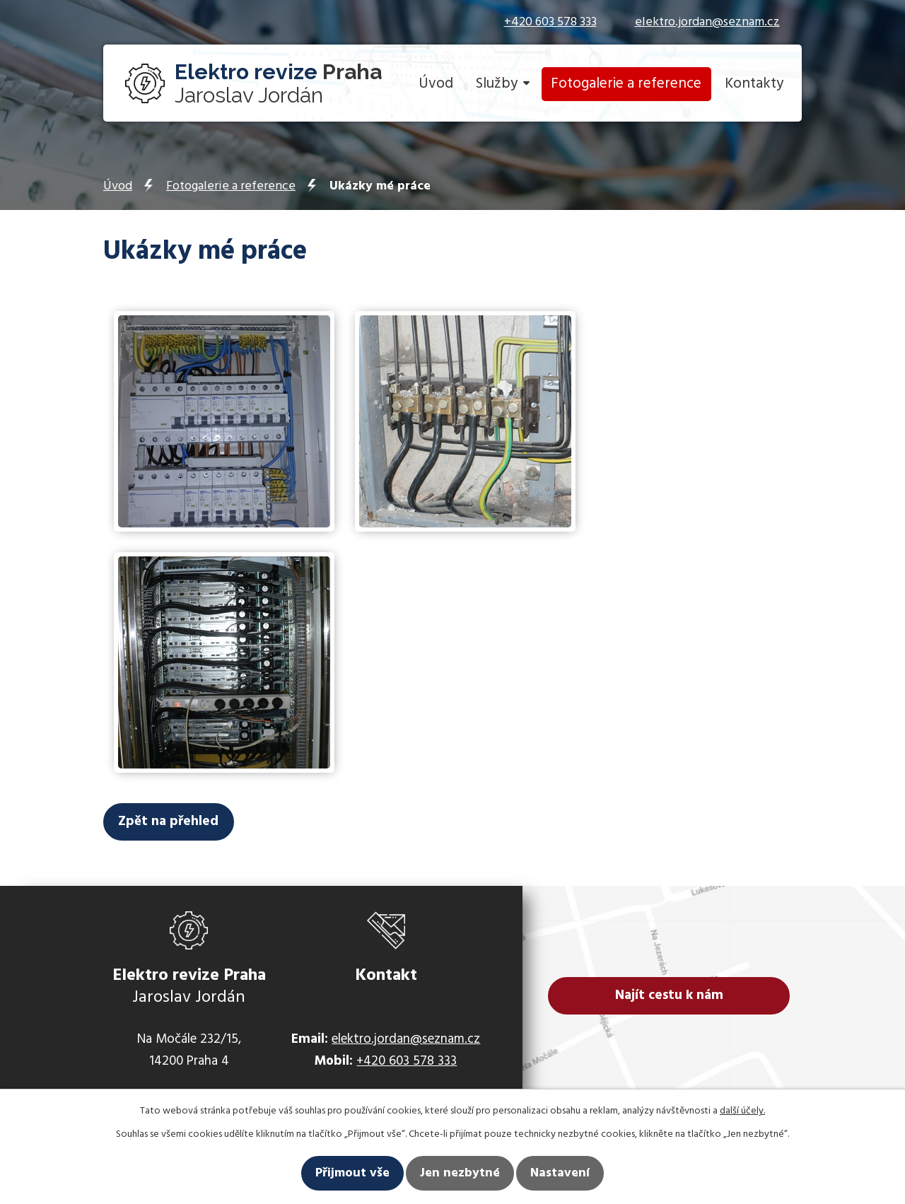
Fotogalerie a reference (626, 83)
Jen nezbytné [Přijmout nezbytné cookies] (460, 1173)
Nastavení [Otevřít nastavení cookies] (560, 1173)
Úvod (436, 83)
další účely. (742, 1111)
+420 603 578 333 (550, 22)
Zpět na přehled (182, 824)
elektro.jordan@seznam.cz (707, 22)
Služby (497, 83)
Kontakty (754, 83)
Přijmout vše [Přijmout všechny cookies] (352, 1173)
